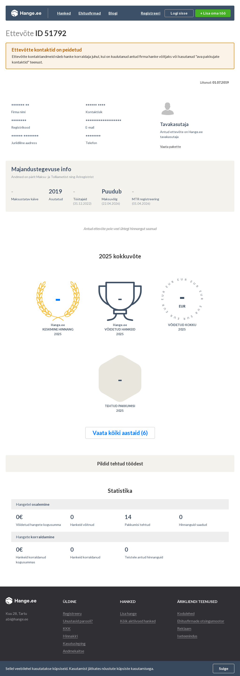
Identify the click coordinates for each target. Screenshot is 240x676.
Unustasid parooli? (78, 621)
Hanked (64, 13)
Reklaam (184, 628)
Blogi (113, 13)
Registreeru (72, 613)
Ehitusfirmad (90, 13)
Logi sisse (179, 13)
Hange (26, 13)
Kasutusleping (74, 643)
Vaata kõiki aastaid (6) (120, 432)
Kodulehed (186, 613)
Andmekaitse (73, 651)
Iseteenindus (187, 636)
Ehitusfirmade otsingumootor (201, 621)
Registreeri (150, 13)
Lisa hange (128, 613)
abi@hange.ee (17, 619)
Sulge (223, 668)
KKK (67, 628)
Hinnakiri (70, 636)
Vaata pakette (170, 147)
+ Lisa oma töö (213, 13)
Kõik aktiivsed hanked (138, 621)
